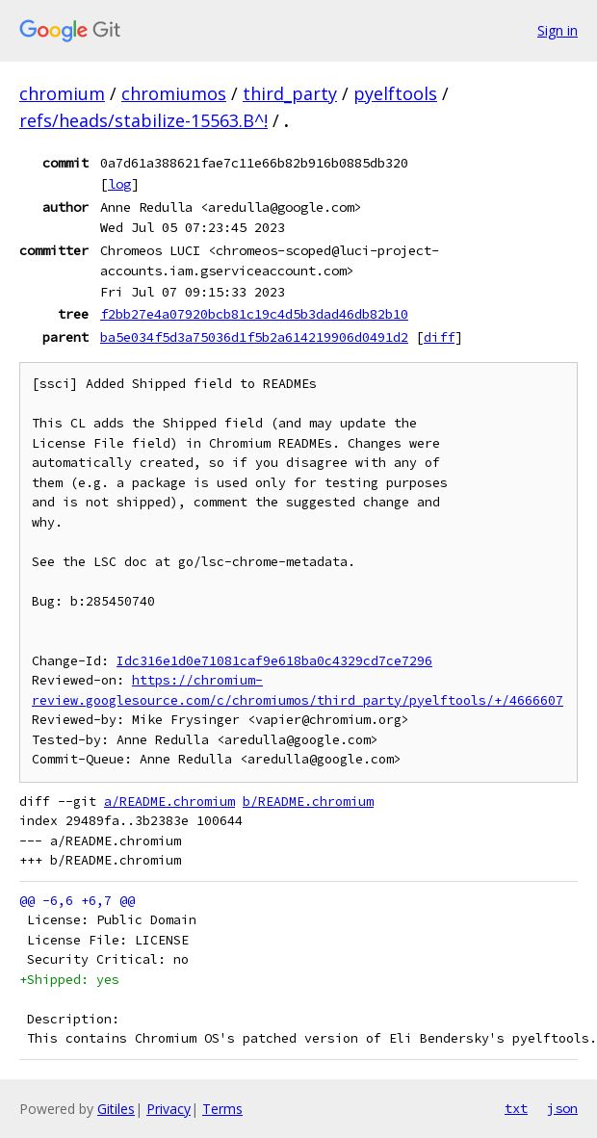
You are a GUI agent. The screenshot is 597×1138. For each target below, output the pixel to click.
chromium (62, 93)
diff (439, 337)
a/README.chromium (169, 801)
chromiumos (173, 93)
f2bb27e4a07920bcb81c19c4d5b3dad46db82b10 (254, 314)
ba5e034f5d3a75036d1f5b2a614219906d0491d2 (254, 337)
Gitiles (116, 1108)
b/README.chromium (308, 801)
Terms (222, 1108)
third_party (290, 93)
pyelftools (395, 93)
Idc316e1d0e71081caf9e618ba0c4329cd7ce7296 (274, 661)
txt (516, 1108)
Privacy (168, 1108)
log (119, 184)
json (562, 1108)
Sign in (557, 30)
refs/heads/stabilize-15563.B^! (143, 120)
